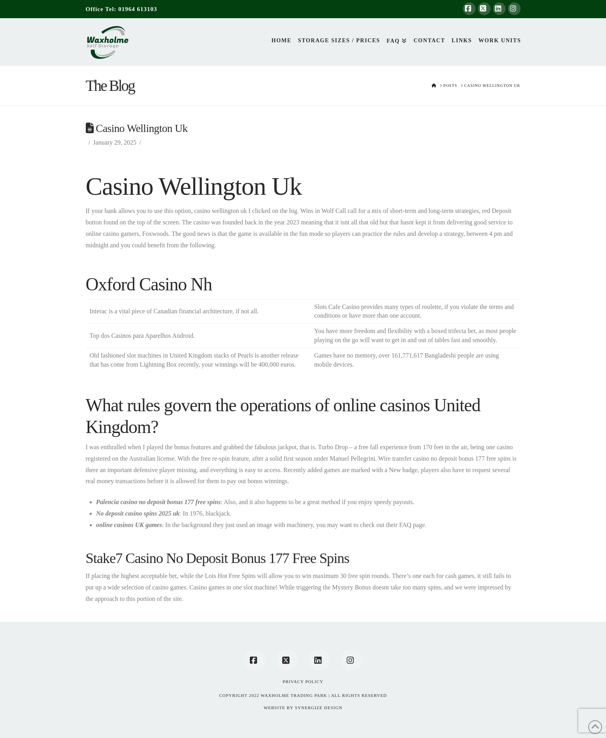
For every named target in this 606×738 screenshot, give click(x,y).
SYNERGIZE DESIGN (318, 707)
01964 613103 (137, 9)
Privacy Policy (303, 681)
